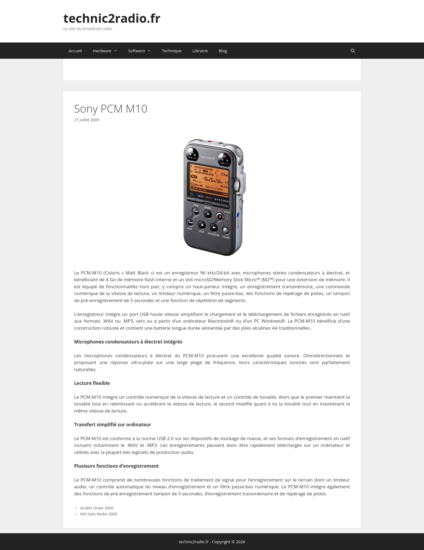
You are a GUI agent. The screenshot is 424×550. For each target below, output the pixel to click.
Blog (223, 50)
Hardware (108, 50)
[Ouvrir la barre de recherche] (353, 50)
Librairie (200, 50)
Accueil (75, 50)
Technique (171, 50)
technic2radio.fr (111, 18)
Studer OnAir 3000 (97, 507)
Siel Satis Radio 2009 (98, 513)
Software (142, 50)
